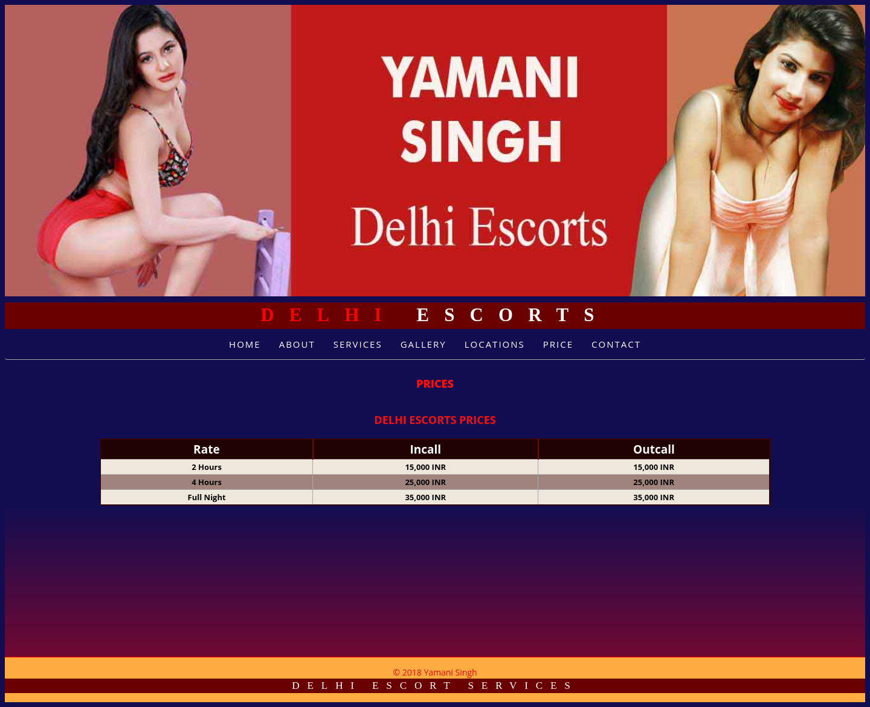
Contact (616, 344)
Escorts (434, 315)
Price (558, 344)
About (297, 344)
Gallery (423, 344)
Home (245, 344)
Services (358, 344)
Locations (495, 344)
